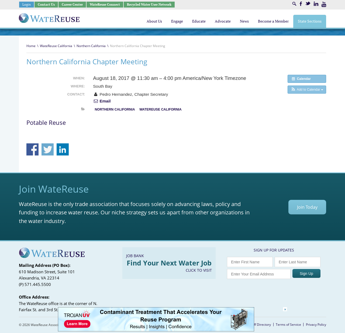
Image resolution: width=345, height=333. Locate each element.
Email (102, 101)
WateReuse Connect (105, 4)
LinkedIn (316, 4)
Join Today (307, 207)
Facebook (301, 4)
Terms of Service (288, 324)
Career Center (72, 4)
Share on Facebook (32, 149)
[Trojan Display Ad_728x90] (156, 329)
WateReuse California (56, 46)
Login (26, 4)
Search (294, 4)
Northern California (91, 46)
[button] (307, 89)
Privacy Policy (316, 324)
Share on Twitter (48, 149)
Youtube (324, 4)
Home (31, 46)
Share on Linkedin (63, 149)
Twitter (307, 3)
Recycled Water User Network (149, 4)
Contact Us (46, 4)
